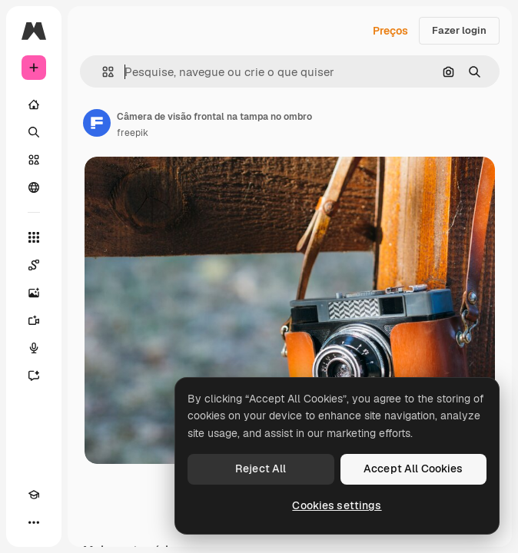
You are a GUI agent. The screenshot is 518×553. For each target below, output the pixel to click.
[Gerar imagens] (34, 292)
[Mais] (34, 522)
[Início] (34, 104)
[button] (102, 72)
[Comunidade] (34, 187)
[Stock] (34, 159)
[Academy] (34, 494)
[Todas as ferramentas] (34, 237)
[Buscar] (34, 132)
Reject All (260, 468)
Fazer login (459, 30)
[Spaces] (34, 265)
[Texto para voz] (34, 348)
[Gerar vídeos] (34, 320)
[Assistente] (34, 375)
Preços (390, 31)
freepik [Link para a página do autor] (132, 133)
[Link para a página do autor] (97, 123)
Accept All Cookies (413, 468)
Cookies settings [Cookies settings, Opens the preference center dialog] (336, 505)
